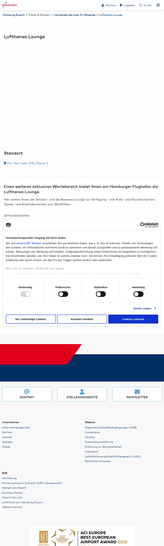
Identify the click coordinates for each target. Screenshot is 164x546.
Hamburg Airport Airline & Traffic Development (32, 482)
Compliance (92, 432)
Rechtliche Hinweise (97, 461)
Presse (6, 446)
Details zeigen (142, 308)
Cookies (90, 437)
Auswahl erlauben (82, 319)
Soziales (7, 441)
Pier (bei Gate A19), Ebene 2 (26, 163)
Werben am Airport (14, 487)
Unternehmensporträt (16, 427)
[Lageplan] (127, 5)
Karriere (7, 432)
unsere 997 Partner (29, 243)
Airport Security (12, 497)
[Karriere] (109, 5)
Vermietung (9, 478)
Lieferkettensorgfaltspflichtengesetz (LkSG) (113, 456)
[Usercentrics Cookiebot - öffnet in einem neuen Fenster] (143, 225)
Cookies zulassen (133, 319)
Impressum (91, 451)
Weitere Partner (12, 506)
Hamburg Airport (14, 15)
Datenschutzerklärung (99, 441)
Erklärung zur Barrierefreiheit (103, 446)
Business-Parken (12, 492)
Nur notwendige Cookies (30, 319)
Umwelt (7, 437)
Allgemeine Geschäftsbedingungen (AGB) (111, 427)
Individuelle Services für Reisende (74, 15)
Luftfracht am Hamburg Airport (22, 502)
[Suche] (145, 5)
